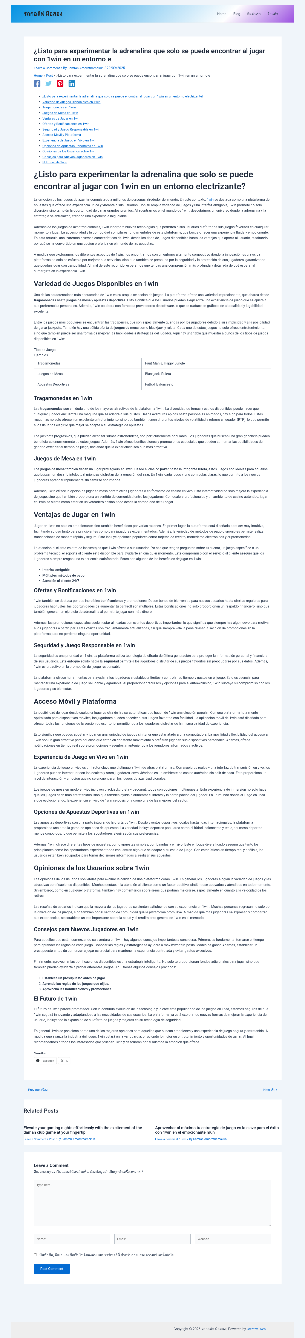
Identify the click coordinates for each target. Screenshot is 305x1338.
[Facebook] (37, 83)
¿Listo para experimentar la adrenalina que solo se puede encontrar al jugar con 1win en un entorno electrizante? (128, 96)
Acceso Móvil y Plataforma (63, 135)
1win (210, 199)
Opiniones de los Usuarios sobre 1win (71, 151)
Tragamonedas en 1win (60, 107)
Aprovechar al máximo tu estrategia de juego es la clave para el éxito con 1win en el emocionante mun (215, 1129)
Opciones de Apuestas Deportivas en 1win (75, 146)
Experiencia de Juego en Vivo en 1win (71, 140)
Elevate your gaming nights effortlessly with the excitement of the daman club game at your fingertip (87, 1129)
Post (54, 1138)
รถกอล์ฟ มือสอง (43, 14)
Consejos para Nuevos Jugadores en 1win (75, 157)
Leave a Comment (48, 68)
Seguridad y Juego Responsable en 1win (73, 129)
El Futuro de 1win (56, 162)
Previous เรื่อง (36, 1090)
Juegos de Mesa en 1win (61, 113)
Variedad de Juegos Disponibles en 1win (73, 102)
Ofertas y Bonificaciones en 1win (67, 124)
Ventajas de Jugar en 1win (63, 118)
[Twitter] (48, 83)
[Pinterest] (60, 83)
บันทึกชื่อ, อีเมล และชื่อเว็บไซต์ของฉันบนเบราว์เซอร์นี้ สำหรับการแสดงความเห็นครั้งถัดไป (107, 1258)
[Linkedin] (72, 83)
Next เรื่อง (271, 1090)
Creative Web (256, 1329)
